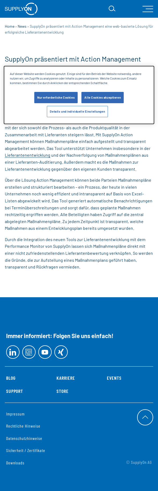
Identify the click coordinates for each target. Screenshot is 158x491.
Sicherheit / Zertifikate (25, 450)
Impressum (15, 413)
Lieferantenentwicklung (27, 154)
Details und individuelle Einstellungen (77, 111)
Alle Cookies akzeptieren (102, 97)
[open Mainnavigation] (147, 9)
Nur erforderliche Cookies (56, 97)
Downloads (15, 462)
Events (114, 378)
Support (14, 391)
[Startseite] (21, 9)
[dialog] (79, 95)
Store (63, 391)
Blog (11, 378)
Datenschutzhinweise (24, 438)
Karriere (66, 378)
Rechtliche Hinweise (23, 425)
